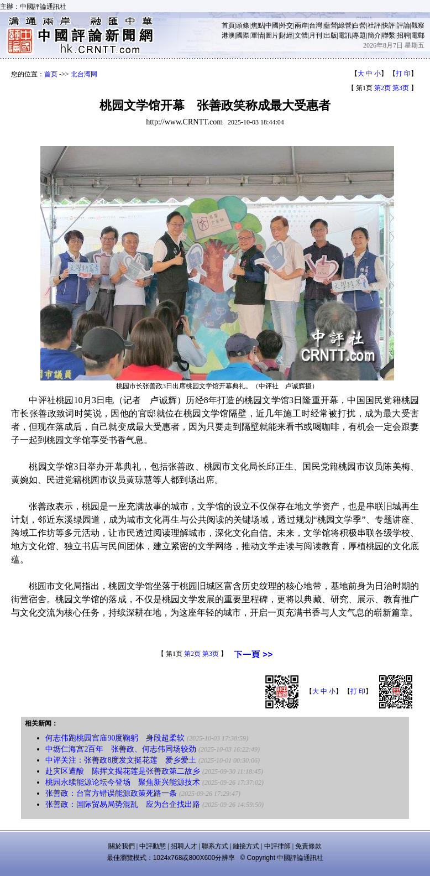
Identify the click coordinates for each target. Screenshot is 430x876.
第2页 (382, 88)
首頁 (228, 25)
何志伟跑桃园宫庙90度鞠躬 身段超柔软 (115, 738)
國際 (242, 35)
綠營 (345, 25)
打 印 (403, 73)
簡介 (374, 35)
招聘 (403, 35)
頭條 (242, 25)
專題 (359, 35)
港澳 (228, 35)
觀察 (417, 25)
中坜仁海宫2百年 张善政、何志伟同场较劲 (120, 749)
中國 (272, 25)
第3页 (400, 88)
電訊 (345, 35)
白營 (359, 25)
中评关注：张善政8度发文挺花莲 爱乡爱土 (120, 760)
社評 (374, 25)
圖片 (272, 35)
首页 (50, 74)
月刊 (315, 35)
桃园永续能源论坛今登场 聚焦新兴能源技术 (122, 782)
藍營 (330, 25)
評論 (403, 25)
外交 (286, 25)
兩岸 (301, 25)
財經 (286, 35)
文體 (301, 35)
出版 (330, 35)
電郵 (417, 35)
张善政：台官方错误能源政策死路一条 (111, 793)
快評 (388, 25)
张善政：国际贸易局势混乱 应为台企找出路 (122, 804)
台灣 (315, 25)
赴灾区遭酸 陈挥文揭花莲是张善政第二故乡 (122, 771)
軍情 (257, 35)
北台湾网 (84, 74)
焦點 (257, 25)
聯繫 (388, 35)
